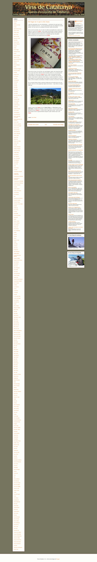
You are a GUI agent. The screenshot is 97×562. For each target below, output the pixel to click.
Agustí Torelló (16, 30)
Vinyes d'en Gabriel (17, 532)
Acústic (15, 26)
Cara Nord (16, 97)
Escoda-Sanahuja (17, 215)
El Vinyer (15, 211)
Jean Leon (16, 265)
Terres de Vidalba (17, 486)
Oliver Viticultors (17, 404)
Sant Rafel (34, 117)
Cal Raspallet (16, 80)
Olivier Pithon (16, 406)
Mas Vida (15, 372)
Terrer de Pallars (17, 484)
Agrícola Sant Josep (17, 28)
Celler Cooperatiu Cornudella (17, 117)
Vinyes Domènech (17, 543)
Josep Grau (16, 277)
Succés (15, 471)
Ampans (15, 45)
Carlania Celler (16, 99)
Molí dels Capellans (17, 391)
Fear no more (71, 214)
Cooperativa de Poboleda (18, 181)
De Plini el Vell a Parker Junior (74, 96)
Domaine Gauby (17, 202)
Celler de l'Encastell (17, 125)
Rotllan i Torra (16, 442)
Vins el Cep (16, 526)
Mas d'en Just (16, 328)
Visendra (15, 545)
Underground (16, 499)
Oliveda (15, 402)
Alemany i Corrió (17, 38)
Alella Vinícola (16, 36)
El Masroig (16, 207)
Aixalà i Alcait (16, 32)
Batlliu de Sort (16, 61)
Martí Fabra (16, 309)
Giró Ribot (16, 243)
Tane (15, 475)
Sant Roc (15, 448)
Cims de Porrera (17, 150)
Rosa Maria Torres (17, 440)
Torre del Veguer (17, 494)
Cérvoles (15, 144)
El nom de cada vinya (72, 203)
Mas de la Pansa (17, 332)
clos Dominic (16, 154)
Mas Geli (15, 345)
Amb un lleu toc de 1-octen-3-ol (74, 170)
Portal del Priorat (17, 421)
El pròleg (70, 160)
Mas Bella (15, 313)
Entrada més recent (33, 124)
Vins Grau (16, 528)
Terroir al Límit (16, 488)
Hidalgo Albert (16, 253)
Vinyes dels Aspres (17, 541)
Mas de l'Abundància (18, 330)
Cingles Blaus (16, 152)
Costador (15, 186)
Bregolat (15, 72)
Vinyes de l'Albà (17, 537)
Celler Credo (16, 122)
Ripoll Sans (16, 435)
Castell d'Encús (16, 104)
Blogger (58, 559)
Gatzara (15, 234)
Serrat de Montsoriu (17, 461)
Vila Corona (16, 513)
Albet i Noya (16, 34)
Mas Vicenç (16, 370)
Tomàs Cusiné (16, 490)
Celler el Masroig (17, 133)
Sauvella (15, 456)
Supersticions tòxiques (73, 108)
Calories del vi (71, 100)
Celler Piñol (16, 137)
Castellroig (16, 106)
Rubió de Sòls (16, 444)
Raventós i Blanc (17, 429)
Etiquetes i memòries (72, 139)
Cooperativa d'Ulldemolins (16, 174)
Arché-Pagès (16, 49)
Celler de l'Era (16, 127)
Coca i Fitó (16, 163)
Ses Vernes (16, 463)
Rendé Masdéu (16, 433)
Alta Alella (15, 40)
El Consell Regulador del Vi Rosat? (75, 144)
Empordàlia (16, 213)
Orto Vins (15, 412)
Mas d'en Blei (16, 322)
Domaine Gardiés (17, 200)
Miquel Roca (16, 389)
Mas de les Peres (17, 334)
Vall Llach (15, 503)
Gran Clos (16, 247)
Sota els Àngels (17, 469)
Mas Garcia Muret (17, 343)
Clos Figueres (16, 156)
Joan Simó (16, 271)
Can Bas (15, 83)
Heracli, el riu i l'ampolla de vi (74, 207)
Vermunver (16, 509)
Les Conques (16, 300)
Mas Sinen (16, 364)
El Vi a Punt (16, 209)
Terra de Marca (16, 478)
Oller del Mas (16, 408)
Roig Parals (16, 437)
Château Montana (17, 146)
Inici (46, 124)
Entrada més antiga (58, 124)
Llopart (15, 303)
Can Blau (15, 85)
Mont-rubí (15, 395)
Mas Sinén (16, 366)
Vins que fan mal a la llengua (74, 197)
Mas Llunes (16, 353)
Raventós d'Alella (17, 427)
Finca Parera (16, 228)
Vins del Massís (17, 522)
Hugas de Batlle (17, 258)
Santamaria (16, 450)
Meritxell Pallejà (17, 383)
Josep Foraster (16, 275)
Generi (15, 238)
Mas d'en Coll (16, 324)
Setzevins (15, 465)
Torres (15, 496)
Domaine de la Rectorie (18, 198)
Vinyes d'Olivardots (17, 534)
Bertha (15, 66)
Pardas (15, 414)
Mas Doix (15, 340)
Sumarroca (16, 473)
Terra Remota (16, 480)
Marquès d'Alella (17, 307)
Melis (15, 381)
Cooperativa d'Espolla (18, 171)
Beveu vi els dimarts (72, 187)
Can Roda (16, 93)
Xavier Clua (16, 549)
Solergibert (16, 467)
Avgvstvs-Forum (17, 51)
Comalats (15, 169)
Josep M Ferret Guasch (18, 279)
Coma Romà (16, 167)
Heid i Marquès (16, 251)
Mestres (15, 387)
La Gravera (16, 290)
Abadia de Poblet (17, 24)
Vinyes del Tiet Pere (17, 539)
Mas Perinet (16, 357)
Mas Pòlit (15, 359)
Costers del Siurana (17, 190)
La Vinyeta (16, 292)
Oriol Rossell (16, 410)
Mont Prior (16, 393)
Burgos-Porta (16, 74)
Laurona (15, 294)
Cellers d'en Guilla (17, 141)
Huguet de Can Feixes (18, 260)
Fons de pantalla (71, 103)
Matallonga (16, 378)
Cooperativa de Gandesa (18, 176)
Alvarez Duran (16, 42)
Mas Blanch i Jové (17, 317)
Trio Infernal (16, 497)
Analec (15, 47)
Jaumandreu (16, 263)
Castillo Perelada (17, 108)
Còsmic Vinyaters (17, 184)
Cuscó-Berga (16, 192)
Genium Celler (16, 240)
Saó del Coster (16, 452)
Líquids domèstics (72, 221)
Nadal (15, 399)
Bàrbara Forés (16, 57)
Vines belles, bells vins (72, 192)
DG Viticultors (16, 194)
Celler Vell (16, 139)
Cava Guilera (16, 110)
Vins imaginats (71, 116)
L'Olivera (15, 284)
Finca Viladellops (17, 230)
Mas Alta (15, 311)
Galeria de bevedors (72, 135)
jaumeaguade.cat (78, 23)
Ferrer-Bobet (16, 224)
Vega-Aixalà (16, 505)
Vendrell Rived (16, 507)
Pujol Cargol (16, 425)
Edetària (15, 205)
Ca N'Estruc (16, 76)
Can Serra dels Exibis (18, 95)
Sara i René (16, 454)
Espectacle (16, 217)
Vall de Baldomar (17, 501)
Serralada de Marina (17, 459)
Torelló (15, 492)
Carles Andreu (16, 101)
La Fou (15, 288)
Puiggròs (15, 423)
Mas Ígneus (16, 349)
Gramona (15, 245)
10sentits (15, 21)
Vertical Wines (16, 511)
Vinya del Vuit (16, 530)
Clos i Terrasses (17, 158)
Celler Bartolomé (17, 114)
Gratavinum (16, 249)
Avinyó (15, 53)
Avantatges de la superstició (74, 124)
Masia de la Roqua (17, 374)
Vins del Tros (16, 524)
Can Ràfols (16, 91)
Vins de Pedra (16, 518)
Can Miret (15, 87)
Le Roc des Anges (17, 298)
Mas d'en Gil (16, 326)
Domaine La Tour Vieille (18, 203)
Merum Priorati (16, 385)
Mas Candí (16, 319)
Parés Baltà (16, 416)
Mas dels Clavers (17, 338)
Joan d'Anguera (17, 267)
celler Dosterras (17, 131)
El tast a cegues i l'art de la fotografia (75, 164)
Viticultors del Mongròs (18, 547)
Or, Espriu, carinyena (72, 121)
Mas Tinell (16, 368)
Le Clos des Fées (17, 296)
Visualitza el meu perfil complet (74, 35)
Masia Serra (16, 376)
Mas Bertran (16, 315)
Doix (14, 196)
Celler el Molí (16, 135)
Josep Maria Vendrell (18, 281)
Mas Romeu (16, 362)
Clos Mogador (16, 160)
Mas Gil (15, 347)
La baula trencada (71, 130)
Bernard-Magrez (17, 64)
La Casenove (16, 286)
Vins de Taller (16, 520)
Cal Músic (15, 78)
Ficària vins (16, 226)
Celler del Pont (16, 129)
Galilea (15, 232)
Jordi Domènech (17, 273)
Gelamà (15, 236)
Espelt (15, 219)
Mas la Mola (16, 351)
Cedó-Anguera (16, 112)
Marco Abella (16, 305)
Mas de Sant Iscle (17, 336)
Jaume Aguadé (79, 21)
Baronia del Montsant (18, 59)
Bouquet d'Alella (17, 70)
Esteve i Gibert (16, 221)
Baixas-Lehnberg (17, 55)
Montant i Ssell (16, 397)
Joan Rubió (16, 269)
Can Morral (16, 89)
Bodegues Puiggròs (17, 68)
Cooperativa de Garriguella (16, 179)
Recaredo (15, 431)
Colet (15, 165)
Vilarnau (15, 515)
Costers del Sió (16, 188)
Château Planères (17, 148)
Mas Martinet (16, 355)
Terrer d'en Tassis (17, 482)
